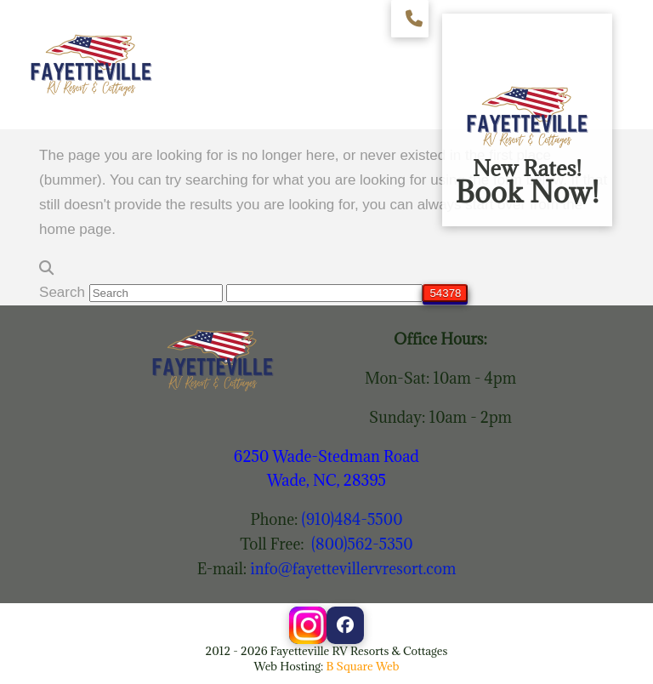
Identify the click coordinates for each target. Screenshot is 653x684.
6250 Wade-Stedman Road (326, 456)
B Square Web (362, 666)
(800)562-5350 (362, 544)
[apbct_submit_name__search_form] (445, 293)
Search (62, 292)
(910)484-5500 (352, 519)
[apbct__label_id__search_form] (324, 293)
